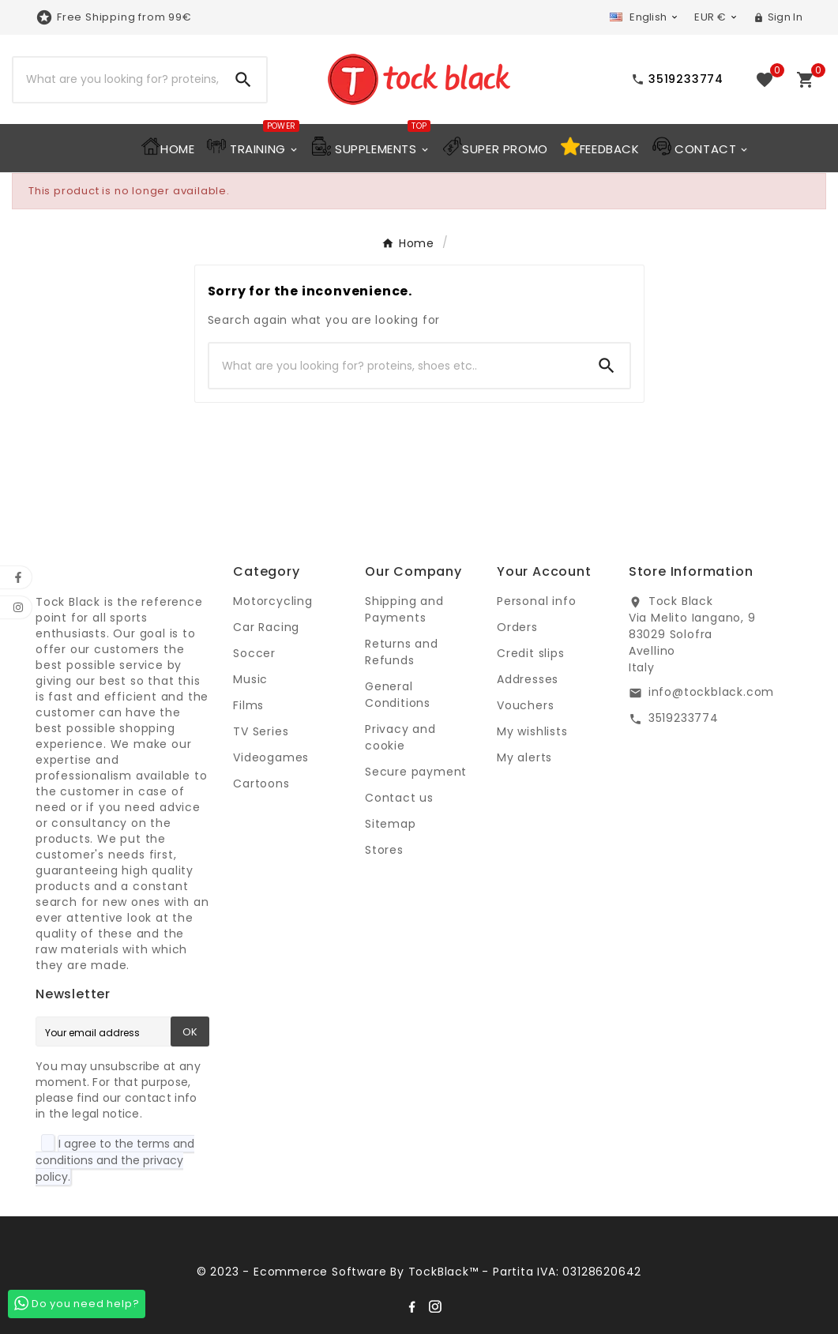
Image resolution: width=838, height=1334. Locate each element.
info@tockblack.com (711, 692)
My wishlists (532, 731)
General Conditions (397, 694)
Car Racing (266, 627)
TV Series (260, 731)
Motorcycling (273, 601)
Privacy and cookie (400, 737)
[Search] (116, 80)
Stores (384, 850)
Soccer (254, 653)
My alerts (524, 757)
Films (248, 705)
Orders (517, 627)
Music (250, 679)
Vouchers (525, 705)
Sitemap (390, 824)
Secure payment (416, 772)
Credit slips (531, 653)
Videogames (271, 757)
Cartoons (261, 783)
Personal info (536, 601)
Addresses (527, 679)
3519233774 (683, 718)
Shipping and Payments (404, 609)
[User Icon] (777, 17)
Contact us (399, 798)
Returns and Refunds (401, 652)
